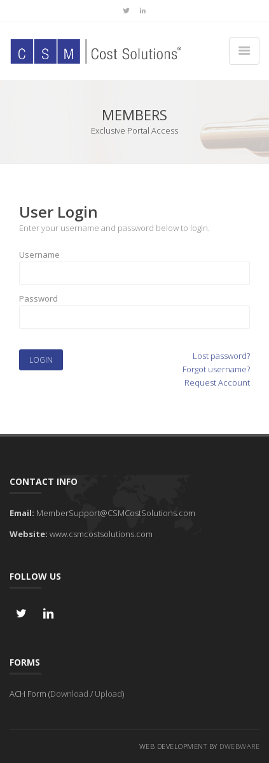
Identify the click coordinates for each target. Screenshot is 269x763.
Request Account (217, 382)
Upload (108, 693)
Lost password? (221, 355)
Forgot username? (216, 369)
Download (69, 693)
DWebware (239, 746)
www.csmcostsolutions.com (101, 534)
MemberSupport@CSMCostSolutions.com (115, 513)
